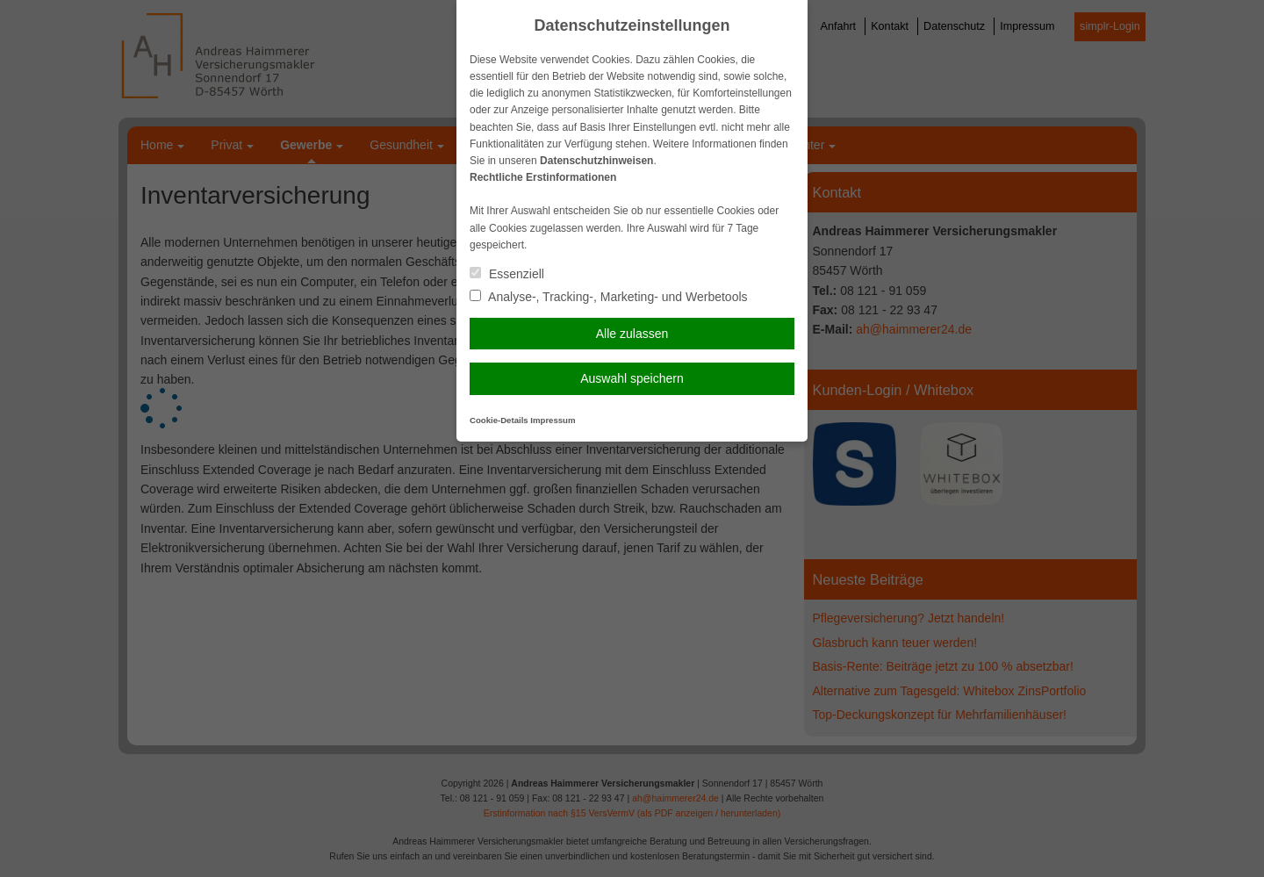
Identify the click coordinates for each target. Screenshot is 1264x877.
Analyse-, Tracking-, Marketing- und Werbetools (609, 297)
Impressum (552, 420)
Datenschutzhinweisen (596, 161)
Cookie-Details (499, 420)
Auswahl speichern (632, 378)
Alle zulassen (632, 334)
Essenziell (507, 274)
